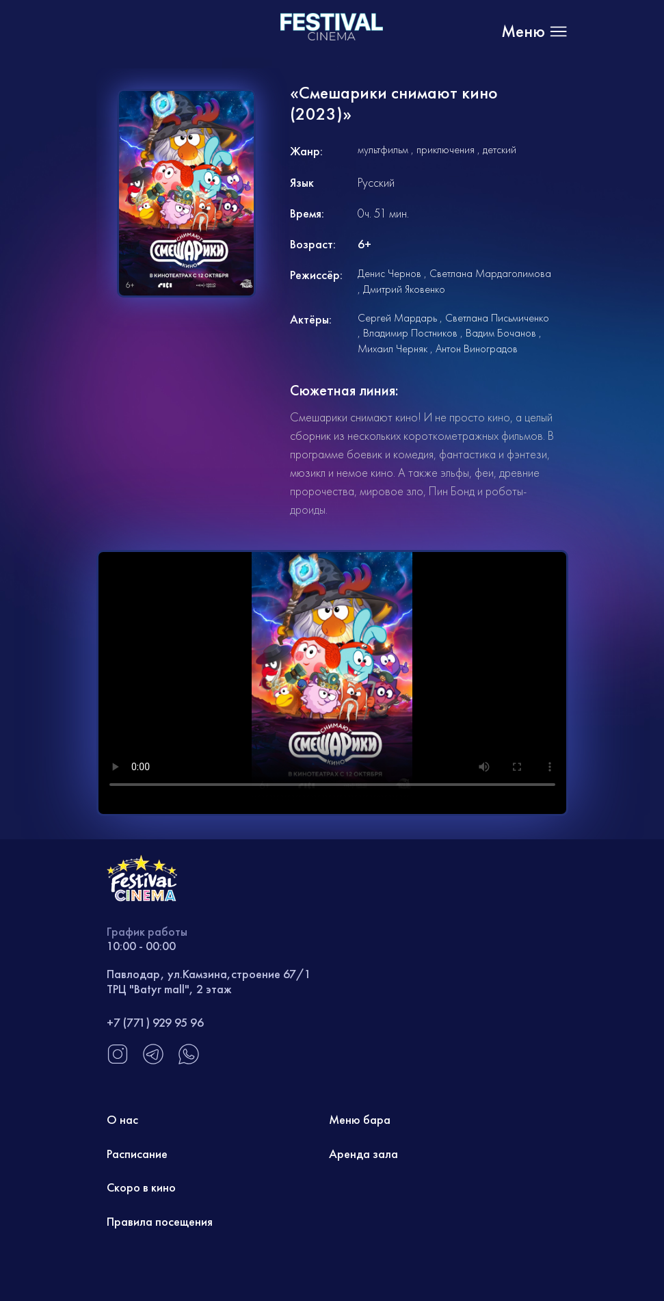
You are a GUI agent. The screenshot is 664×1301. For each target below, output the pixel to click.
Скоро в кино (141, 1187)
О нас (122, 1119)
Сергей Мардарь (397, 318)
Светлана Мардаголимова (490, 273)
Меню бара (359, 1119)
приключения (445, 149)
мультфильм (383, 149)
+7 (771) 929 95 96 (155, 1022)
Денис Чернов (389, 273)
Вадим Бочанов (501, 333)
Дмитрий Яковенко (404, 289)
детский (499, 149)
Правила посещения (160, 1221)
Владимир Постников (410, 333)
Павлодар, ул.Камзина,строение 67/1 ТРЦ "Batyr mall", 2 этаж (209, 981)
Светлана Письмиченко (497, 318)
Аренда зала (363, 1153)
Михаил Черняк (392, 348)
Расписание (137, 1153)
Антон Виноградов (477, 348)
